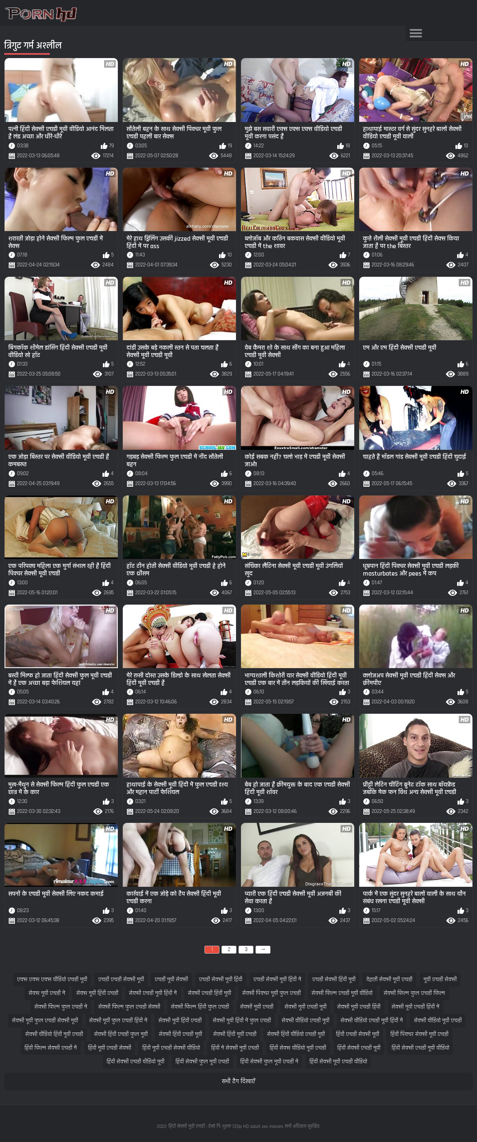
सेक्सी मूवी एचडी (256, 1007)
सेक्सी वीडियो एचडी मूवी (305, 1021)
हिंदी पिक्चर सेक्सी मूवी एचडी (419, 1034)
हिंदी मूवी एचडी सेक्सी (109, 1048)
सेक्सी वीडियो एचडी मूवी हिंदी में (372, 1021)
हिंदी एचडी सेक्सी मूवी (357, 1034)
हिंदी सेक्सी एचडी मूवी (358, 1048)
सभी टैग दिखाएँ (238, 1081)
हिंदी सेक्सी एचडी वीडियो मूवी (135, 1062)
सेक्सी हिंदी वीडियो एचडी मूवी (296, 1034)
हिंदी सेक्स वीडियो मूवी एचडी (298, 1048)
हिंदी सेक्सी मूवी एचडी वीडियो (338, 1062)
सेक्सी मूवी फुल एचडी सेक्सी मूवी (45, 1021)
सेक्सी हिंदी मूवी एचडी (234, 1034)
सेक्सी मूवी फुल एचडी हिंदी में (118, 1021)
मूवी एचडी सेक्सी (440, 979)
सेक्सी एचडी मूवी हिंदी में (153, 993)
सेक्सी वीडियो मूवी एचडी (438, 1021)
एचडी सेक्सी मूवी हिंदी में (277, 979)
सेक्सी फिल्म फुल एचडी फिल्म (414, 993)
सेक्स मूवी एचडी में (47, 993)
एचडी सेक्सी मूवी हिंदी (220, 979)
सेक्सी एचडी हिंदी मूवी (209, 993)
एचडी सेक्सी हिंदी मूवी (333, 979)
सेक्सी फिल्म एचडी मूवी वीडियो (342, 993)
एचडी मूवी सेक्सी (171, 979)
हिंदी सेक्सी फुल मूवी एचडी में (269, 1062)
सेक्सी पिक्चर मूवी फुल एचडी (271, 993)
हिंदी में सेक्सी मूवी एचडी (235, 1048)
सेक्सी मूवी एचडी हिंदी (358, 1007)
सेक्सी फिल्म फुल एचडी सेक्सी (129, 1007)
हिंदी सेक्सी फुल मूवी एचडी (202, 1062)
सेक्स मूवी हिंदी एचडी (97, 993)
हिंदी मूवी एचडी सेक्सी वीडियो (171, 1048)
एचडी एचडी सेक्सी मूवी (121, 979)
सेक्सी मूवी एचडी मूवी (305, 1007)
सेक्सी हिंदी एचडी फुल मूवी (121, 1034)
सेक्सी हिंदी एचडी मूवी (180, 1034)
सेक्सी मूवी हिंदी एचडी (180, 1021)
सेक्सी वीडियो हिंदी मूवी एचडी (54, 1034)
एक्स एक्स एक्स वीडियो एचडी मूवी (52, 979)
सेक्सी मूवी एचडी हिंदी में (415, 1007)
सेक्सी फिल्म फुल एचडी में (60, 1007)
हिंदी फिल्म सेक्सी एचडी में (50, 1048)
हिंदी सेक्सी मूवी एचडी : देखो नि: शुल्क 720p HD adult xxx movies (225, 1126)
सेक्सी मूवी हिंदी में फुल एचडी (242, 1021)
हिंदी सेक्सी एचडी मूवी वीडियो (420, 1048)
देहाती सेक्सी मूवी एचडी (389, 979)
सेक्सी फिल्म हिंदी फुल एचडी (200, 1007)
